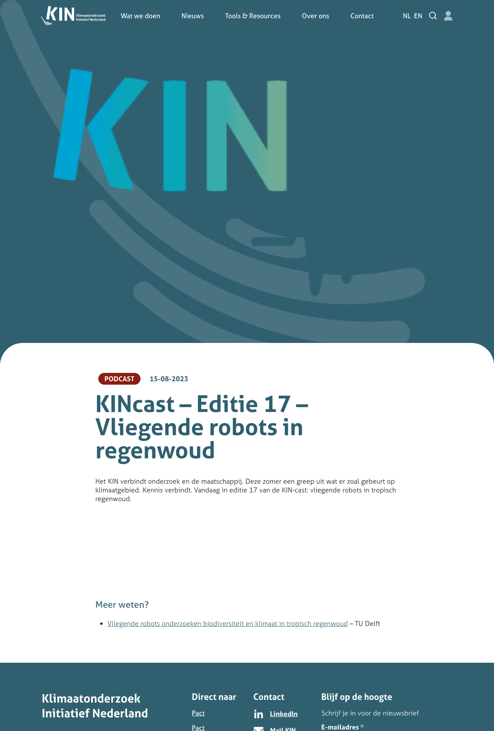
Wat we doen (140, 15)
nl (407, 15)
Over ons (315, 15)
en (418, 15)
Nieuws (193, 15)
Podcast (119, 378)
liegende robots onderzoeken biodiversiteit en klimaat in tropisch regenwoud (230, 623)
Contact (362, 15)
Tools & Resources (253, 15)
